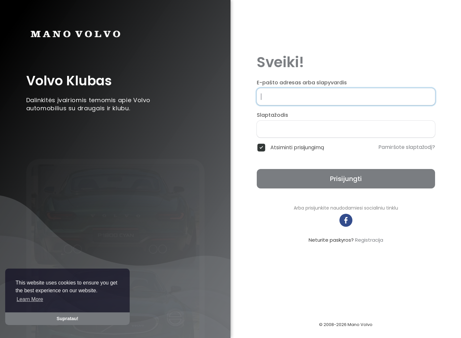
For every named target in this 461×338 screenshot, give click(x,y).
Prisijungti (346, 178)
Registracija (369, 239)
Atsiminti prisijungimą (297, 147)
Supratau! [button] (67, 318)
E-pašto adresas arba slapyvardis (302, 82)
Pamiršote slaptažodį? (406, 147)
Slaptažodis (272, 115)
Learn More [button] (30, 299)
